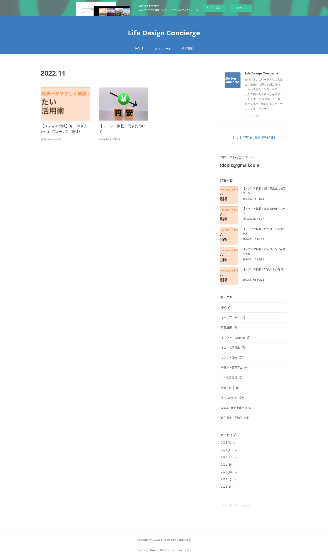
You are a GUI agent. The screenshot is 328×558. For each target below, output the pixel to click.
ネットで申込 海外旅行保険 (254, 137)
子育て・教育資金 (234, 367)
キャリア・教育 (233, 317)
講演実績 (187, 48)
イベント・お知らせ (235, 337)
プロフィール (163, 48)
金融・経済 (230, 387)
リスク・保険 (231, 357)
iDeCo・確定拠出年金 (236, 407)
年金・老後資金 (233, 347)
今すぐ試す (214, 7)
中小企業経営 (231, 377)
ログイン (241, 8)
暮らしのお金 (232, 397)
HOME (139, 48)
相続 (226, 307)
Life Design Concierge (164, 32)
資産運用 (229, 327)
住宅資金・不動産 (235, 417)
